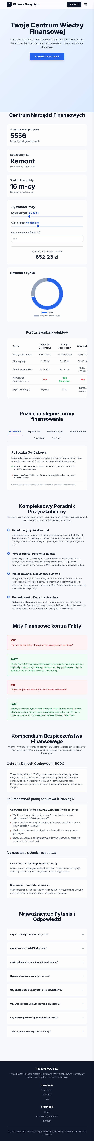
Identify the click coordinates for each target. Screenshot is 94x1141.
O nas (47, 1112)
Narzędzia (47, 1090)
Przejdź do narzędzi (47, 56)
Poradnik (47, 1094)
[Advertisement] (47, 79)
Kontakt (74, 4)
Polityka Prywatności (47, 1116)
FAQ (47, 1099)
